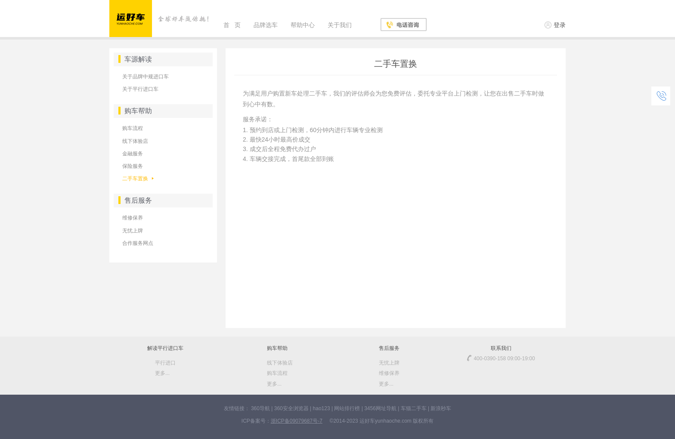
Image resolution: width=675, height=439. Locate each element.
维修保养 (132, 218)
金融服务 (132, 154)
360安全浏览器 (291, 408)
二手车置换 (138, 179)
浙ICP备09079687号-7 (296, 421)
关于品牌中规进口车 (145, 77)
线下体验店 (135, 141)
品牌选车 (266, 25)
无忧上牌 (132, 231)
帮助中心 (303, 25)
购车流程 (132, 128)
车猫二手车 (414, 408)
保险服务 (132, 166)
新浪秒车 (440, 408)
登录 (555, 25)
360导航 (260, 408)
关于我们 (340, 25)
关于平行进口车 (140, 89)
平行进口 (165, 363)
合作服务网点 (137, 243)
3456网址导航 (380, 408)
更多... (162, 373)
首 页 (232, 25)
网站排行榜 (347, 408)
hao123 (321, 408)
